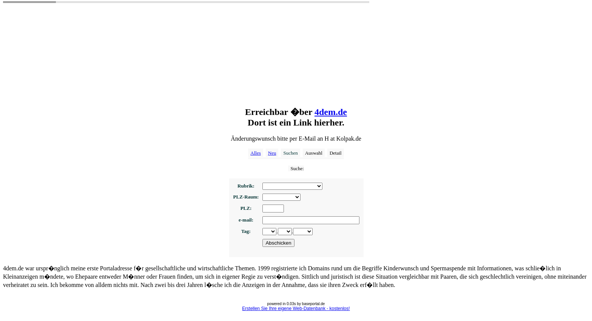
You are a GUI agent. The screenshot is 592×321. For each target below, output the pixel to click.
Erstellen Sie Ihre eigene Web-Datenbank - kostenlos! (296, 308)
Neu (272, 153)
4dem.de (330, 112)
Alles (255, 153)
